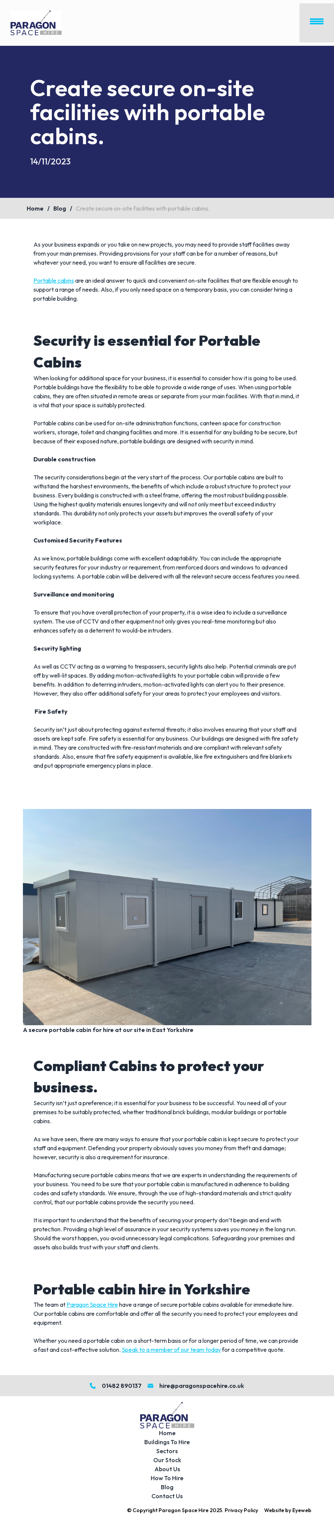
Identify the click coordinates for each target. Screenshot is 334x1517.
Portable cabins (53, 280)
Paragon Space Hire (92, 1304)
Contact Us (167, 1496)
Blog (59, 208)
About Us (167, 1469)
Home (35, 208)
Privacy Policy (241, 1510)
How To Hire (167, 1478)
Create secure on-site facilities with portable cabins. (143, 208)
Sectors (167, 1451)
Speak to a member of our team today (171, 1349)
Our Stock (167, 1460)
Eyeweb (301, 1510)
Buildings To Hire (167, 1442)
